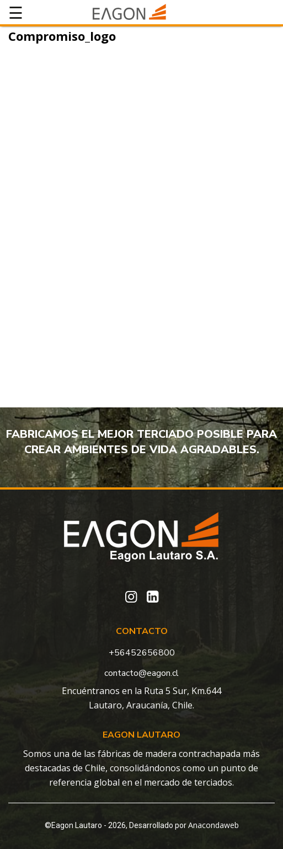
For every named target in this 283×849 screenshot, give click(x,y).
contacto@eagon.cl (141, 673)
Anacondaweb (213, 825)
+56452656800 (142, 653)
